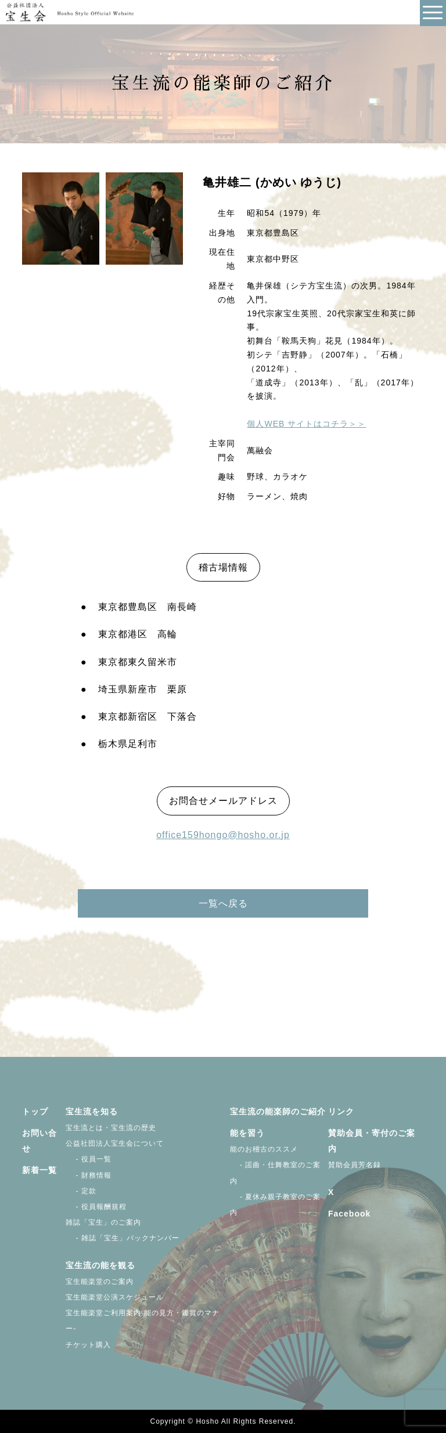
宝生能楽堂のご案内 (100, 1281)
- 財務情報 (89, 1175)
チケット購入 (88, 1345)
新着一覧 (39, 1170)
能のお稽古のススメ (264, 1149)
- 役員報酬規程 (96, 1207)
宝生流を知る (92, 1111)
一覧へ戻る (223, 903)
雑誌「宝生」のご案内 (103, 1222)
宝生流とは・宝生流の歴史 (111, 1128)
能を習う (247, 1133)
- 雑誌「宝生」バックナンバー (122, 1238)
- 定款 (81, 1191)
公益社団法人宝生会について (115, 1143)
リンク (341, 1111)
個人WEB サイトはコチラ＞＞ (306, 423)
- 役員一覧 (89, 1159)
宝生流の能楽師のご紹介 (278, 1111)
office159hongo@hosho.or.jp (223, 835)
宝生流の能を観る (100, 1265)
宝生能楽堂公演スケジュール (115, 1297)
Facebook (349, 1213)
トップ (35, 1111)
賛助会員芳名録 (354, 1165)
